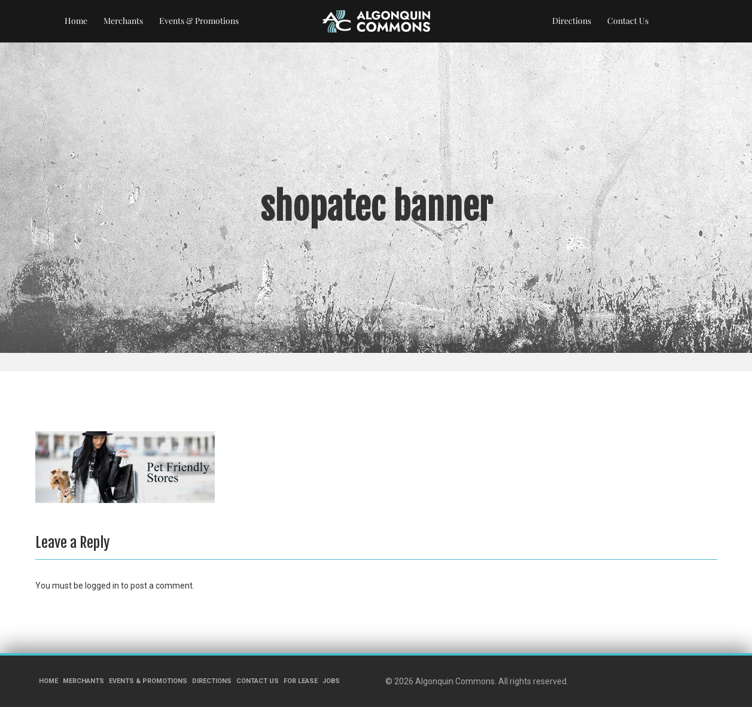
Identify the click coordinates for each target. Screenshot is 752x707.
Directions (571, 20)
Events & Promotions (199, 20)
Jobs (331, 681)
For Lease (301, 681)
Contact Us (628, 20)
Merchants (123, 20)
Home (76, 20)
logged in (102, 585)
